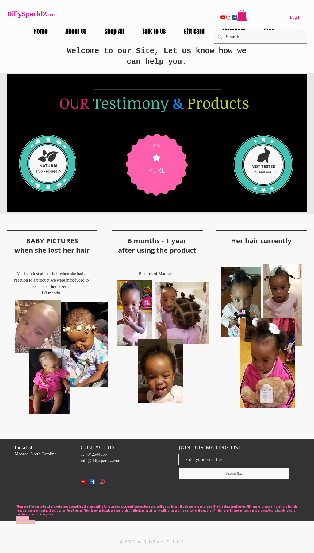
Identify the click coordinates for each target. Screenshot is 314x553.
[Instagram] (228, 17)
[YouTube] (222, 17)
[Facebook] (234, 17)
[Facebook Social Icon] (92, 481)
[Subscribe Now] (233, 473)
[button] (242, 15)
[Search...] (260, 36)
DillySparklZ (27, 13)
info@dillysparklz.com (100, 460)
